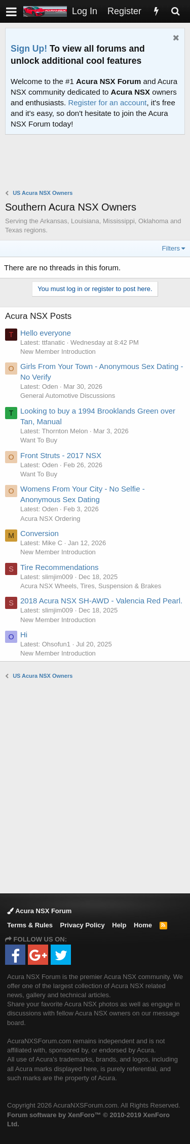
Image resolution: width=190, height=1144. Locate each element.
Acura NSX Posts (38, 316)
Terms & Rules (30, 925)
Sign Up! (29, 49)
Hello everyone (45, 333)
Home (143, 925)
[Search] (175, 11)
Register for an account (107, 102)
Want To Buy (38, 440)
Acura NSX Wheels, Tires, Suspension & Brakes (90, 586)
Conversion (39, 533)
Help (119, 925)
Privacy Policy (82, 925)
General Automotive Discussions (67, 395)
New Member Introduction (58, 351)
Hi (23, 634)
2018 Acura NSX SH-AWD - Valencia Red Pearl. (101, 600)
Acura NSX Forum (39, 911)
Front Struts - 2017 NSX (60, 455)
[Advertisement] (97, 163)
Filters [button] (171, 248)
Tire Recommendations (59, 567)
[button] (11, 11)
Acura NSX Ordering (50, 518)
